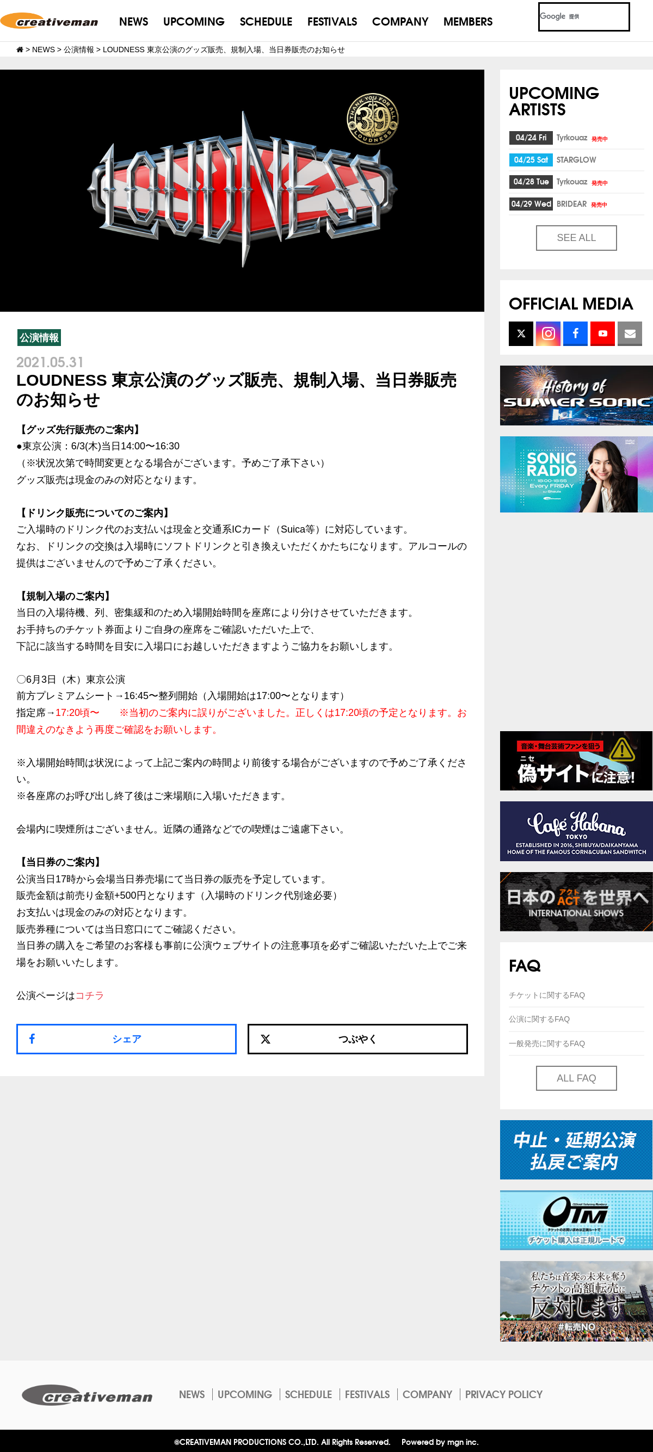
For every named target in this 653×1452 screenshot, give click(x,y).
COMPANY (400, 20)
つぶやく (319, 1039)
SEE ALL (576, 237)
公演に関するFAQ (539, 1019)
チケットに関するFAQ (547, 995)
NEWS (133, 20)
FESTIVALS (332, 20)
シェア (126, 1039)
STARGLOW (576, 159)
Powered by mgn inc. (440, 1441)
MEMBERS (467, 20)
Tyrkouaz (583, 137)
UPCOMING (194, 20)
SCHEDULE (266, 20)
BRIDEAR (583, 203)
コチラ (89, 995)
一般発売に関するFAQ (547, 1043)
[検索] (571, 16)
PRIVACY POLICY (504, 1393)
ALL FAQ (576, 1078)
